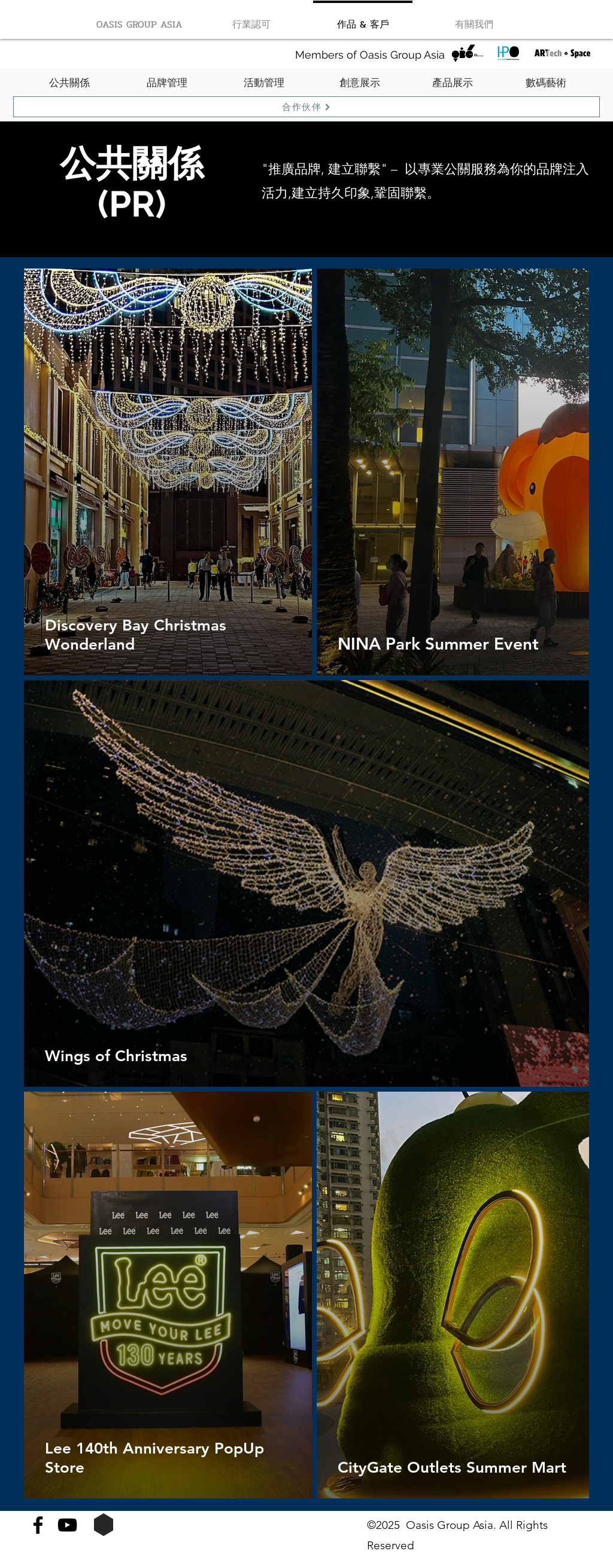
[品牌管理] (167, 82)
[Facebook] (38, 1525)
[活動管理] (264, 82)
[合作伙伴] (306, 106)
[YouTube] (67, 1525)
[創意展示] (359, 82)
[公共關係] (69, 82)
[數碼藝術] (545, 82)
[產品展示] (452, 82)
